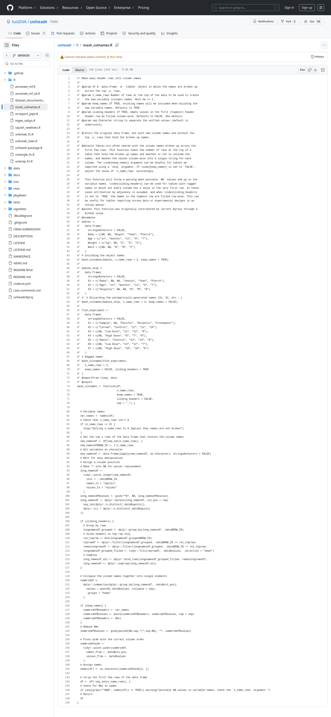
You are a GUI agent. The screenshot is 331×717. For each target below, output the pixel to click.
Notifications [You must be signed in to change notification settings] (263, 21)
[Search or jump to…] (245, 7)
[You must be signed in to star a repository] (312, 21)
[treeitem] (32, 107)
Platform (28, 7)
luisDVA (19, 21)
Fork (289, 21)
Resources (72, 7)
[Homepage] (10, 7)
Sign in (289, 7)
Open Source (98, 7)
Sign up (307, 7)
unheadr (38, 21)
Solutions (49, 7)
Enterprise (124, 7)
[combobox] (35, 64)
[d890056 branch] (33, 55)
